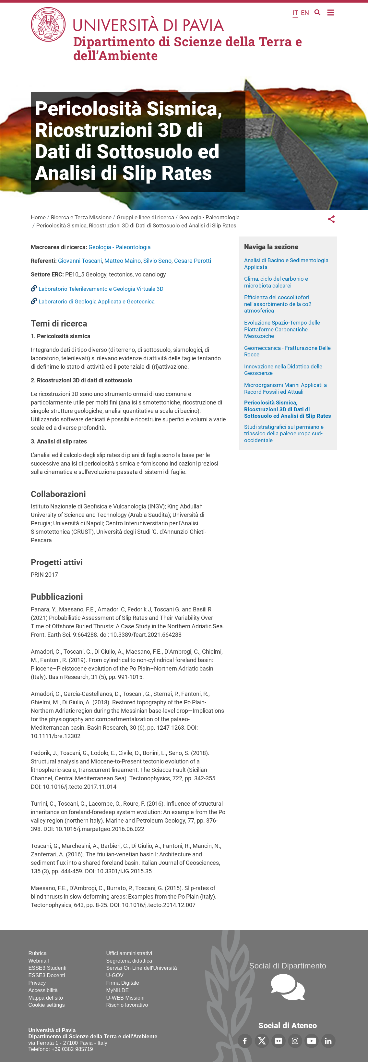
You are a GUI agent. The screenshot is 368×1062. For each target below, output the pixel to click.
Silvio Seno (157, 260)
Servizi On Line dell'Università (141, 968)
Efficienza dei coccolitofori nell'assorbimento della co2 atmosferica (278, 304)
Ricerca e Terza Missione (81, 217)
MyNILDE (117, 990)
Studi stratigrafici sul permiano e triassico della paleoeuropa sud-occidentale (284, 433)
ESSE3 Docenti (47, 975)
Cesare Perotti (192, 260)
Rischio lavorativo (127, 1005)
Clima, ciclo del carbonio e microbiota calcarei (276, 282)
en (305, 13)
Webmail (39, 961)
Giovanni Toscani (80, 260)
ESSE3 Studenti (48, 968)
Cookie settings (47, 1005)
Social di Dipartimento (287, 965)
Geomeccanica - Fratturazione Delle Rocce (287, 351)
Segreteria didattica (129, 961)
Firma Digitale (122, 983)
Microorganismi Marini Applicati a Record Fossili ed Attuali (285, 388)
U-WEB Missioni (125, 998)
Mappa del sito (46, 998)
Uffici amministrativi (129, 953)
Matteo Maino (122, 260)
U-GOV (115, 975)
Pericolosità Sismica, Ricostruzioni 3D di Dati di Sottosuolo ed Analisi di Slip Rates (287, 409)
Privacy (37, 983)
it (295, 13)
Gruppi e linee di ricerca (145, 217)
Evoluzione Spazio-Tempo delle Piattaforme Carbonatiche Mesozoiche (282, 329)
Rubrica (38, 953)
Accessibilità (43, 990)
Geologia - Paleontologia (209, 217)
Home (331, 12)
